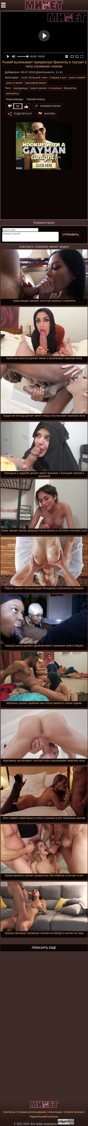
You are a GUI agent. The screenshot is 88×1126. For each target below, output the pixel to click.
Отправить (70, 234)
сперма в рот (58, 77)
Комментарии (50, 105)
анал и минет (14, 82)
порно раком (38, 88)
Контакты (9, 1112)
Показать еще (44, 947)
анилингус (12, 93)
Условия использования (31, 1112)
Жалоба (49, 113)
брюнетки (70, 88)
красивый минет (36, 82)
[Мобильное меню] (3, 5)
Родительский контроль (44, 1116)
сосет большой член (34, 77)
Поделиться (23, 113)
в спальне (55, 88)
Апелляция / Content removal (65, 1112)
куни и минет (77, 77)
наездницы (20, 88)
